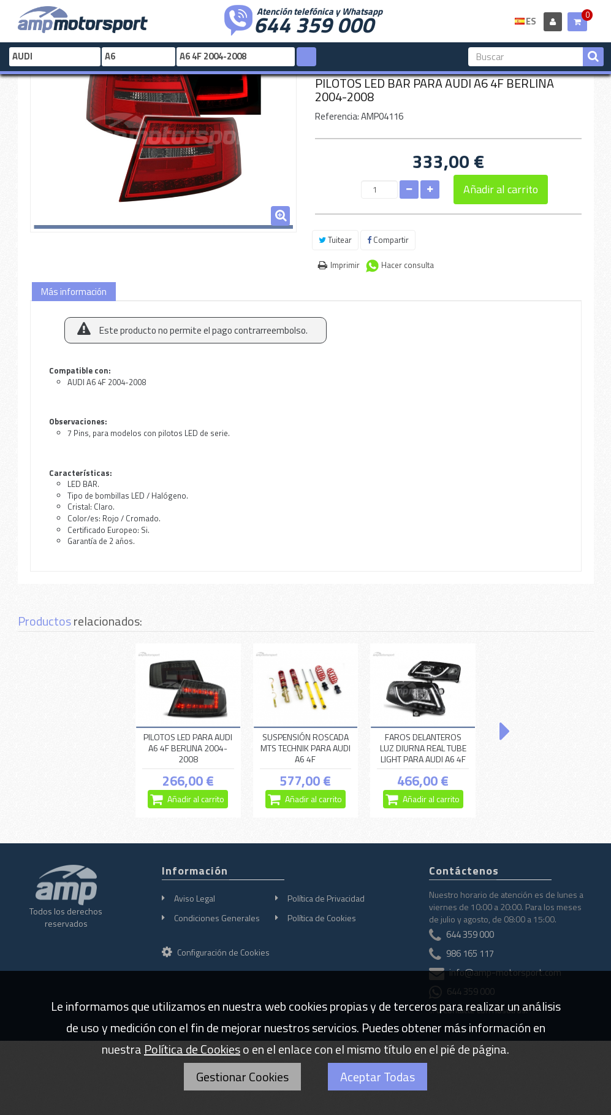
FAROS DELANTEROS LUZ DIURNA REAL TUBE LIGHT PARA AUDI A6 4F (423, 748)
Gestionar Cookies (242, 1076)
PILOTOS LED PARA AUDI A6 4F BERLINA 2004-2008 (187, 748)
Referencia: (337, 116)
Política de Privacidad (326, 898)
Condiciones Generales (217, 917)
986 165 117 (470, 954)
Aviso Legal (194, 898)
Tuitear (335, 240)
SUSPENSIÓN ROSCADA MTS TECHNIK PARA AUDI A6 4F (305, 748)
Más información (74, 292)
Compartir (388, 240)
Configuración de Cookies (216, 952)
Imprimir (345, 265)
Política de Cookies (321, 917)
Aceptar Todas (377, 1076)
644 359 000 (314, 23)
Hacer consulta (407, 265)
